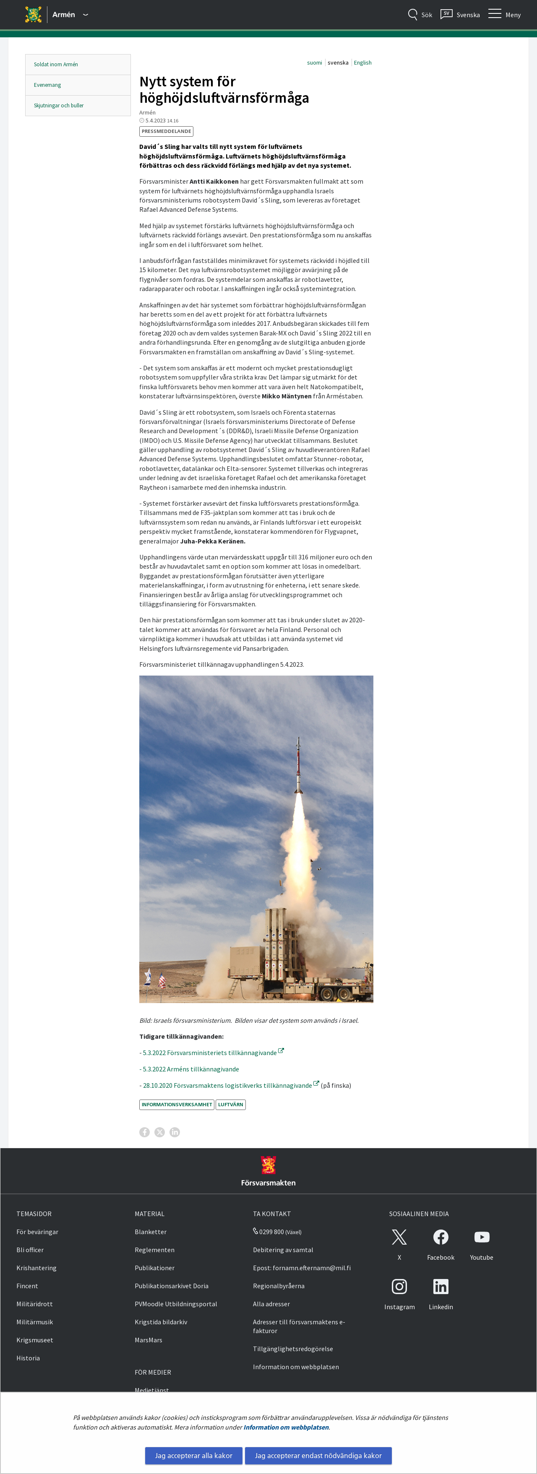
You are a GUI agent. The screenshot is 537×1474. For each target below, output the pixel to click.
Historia (28, 1358)
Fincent (27, 1286)
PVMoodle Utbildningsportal (176, 1304)
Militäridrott (34, 1304)
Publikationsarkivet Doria (172, 1286)
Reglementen (155, 1249)
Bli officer (30, 1249)
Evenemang (47, 84)
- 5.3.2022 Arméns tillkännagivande (189, 1069)
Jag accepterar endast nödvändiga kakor (318, 1455)
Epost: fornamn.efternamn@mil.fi (302, 1267)
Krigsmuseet (34, 1340)
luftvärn (230, 1104)
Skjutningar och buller (58, 105)
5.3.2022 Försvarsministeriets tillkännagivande (213, 1052)
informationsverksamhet (177, 1104)
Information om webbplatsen (285, 1427)
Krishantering (36, 1267)
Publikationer (155, 1267)
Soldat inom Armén (56, 64)
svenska (339, 62)
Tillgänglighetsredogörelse (293, 1348)
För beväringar (37, 1231)
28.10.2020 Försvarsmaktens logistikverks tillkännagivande (231, 1085)
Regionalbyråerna (279, 1286)
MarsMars (148, 1340)
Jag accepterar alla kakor (193, 1455)
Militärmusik (34, 1322)
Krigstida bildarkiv (161, 1322)
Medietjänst (152, 1390)
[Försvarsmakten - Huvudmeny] (70, 14)
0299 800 (268, 1231)
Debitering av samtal (283, 1249)
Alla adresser (271, 1304)
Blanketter (151, 1231)
